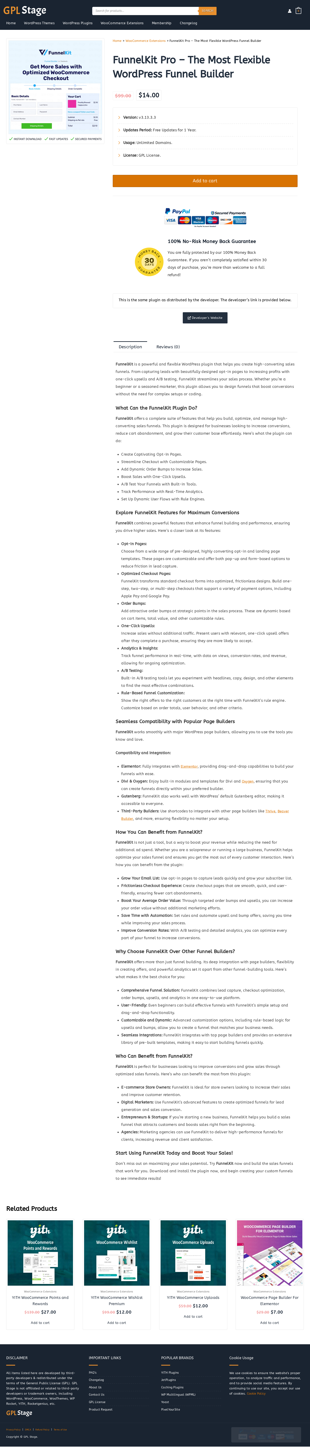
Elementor (190, 773)
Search (207, 11)
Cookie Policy (257, 1399)
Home (117, 41)
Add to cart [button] (40, 1328)
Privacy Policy (14, 1435)
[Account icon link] (290, 11)
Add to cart (205, 182)
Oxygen (249, 787)
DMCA (31, 1435)
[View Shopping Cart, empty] (298, 11)
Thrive (271, 817)
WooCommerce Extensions (146, 41)
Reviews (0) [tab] (174, 352)
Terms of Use (68, 1435)
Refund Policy (47, 1435)
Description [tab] (132, 352)
